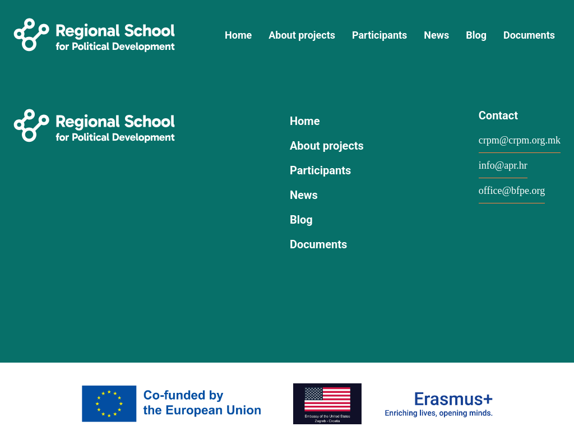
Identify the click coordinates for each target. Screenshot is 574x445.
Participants (379, 35)
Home (238, 35)
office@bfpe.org (512, 190)
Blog (476, 35)
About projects (302, 35)
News (436, 35)
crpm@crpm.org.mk (520, 140)
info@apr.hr (503, 165)
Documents (529, 35)
